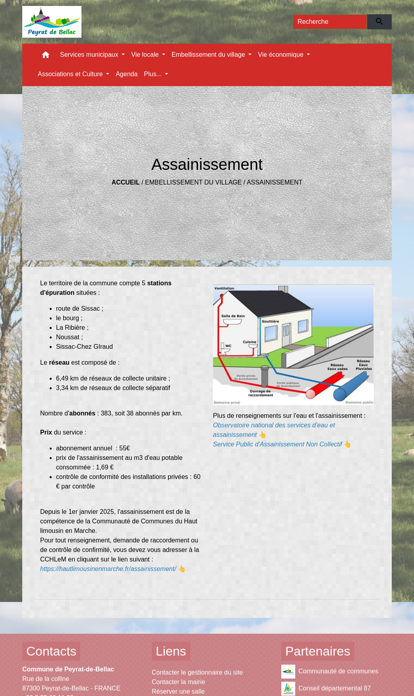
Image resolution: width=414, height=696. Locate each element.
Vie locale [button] (146, 54)
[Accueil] (51, 22)
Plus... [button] (153, 74)
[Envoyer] (379, 21)
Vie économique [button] (281, 54)
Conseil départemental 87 (326, 689)
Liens (171, 651)
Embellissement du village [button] (209, 54)
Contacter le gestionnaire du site (197, 672)
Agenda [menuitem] (126, 74)
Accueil (126, 182)
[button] (46, 56)
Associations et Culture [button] (71, 74)
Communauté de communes (329, 672)
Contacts (51, 651)
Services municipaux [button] (90, 54)
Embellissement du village (193, 182)
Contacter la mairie (178, 682)
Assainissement (274, 182)
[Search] (329, 21)
